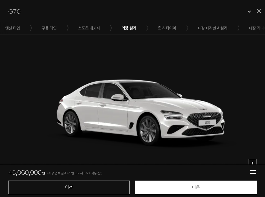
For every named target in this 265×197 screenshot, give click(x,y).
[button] (129, 11)
